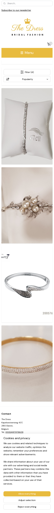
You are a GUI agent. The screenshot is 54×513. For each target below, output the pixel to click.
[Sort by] (27, 79)
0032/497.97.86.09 (14, 432)
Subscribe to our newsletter (16, 10)
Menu (27, 53)
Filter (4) (27, 72)
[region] (27, 465)
